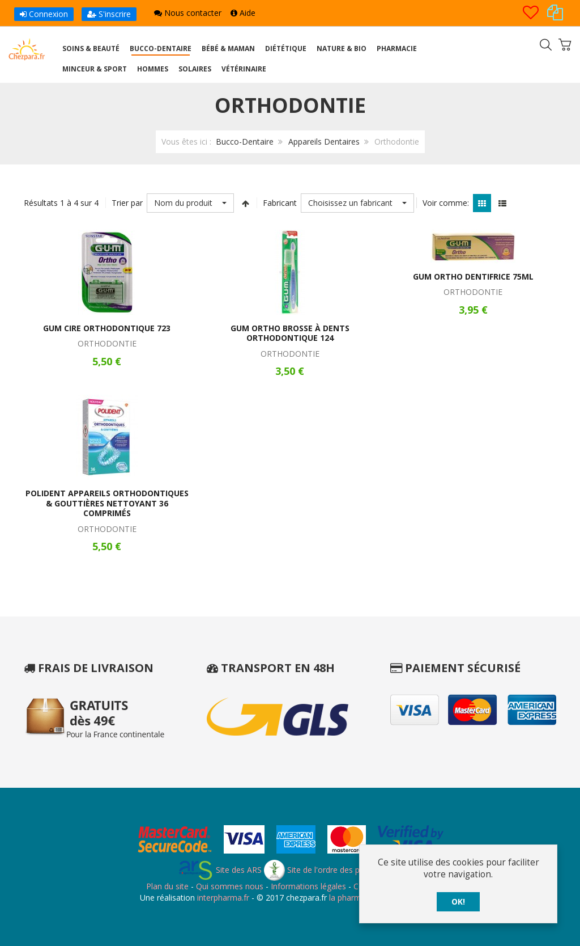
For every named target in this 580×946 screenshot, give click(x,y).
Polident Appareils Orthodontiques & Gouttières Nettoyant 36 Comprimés (107, 503)
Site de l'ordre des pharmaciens (333, 869)
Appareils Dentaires (324, 141)
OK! (458, 901)
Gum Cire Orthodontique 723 (106, 328)
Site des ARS (220, 869)
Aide (243, 12)
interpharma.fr (222, 897)
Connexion (44, 14)
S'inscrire (109, 14)
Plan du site (167, 886)
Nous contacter (187, 12)
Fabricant (280, 202)
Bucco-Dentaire (245, 141)
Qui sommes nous (229, 886)
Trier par (127, 202)
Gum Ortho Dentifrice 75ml (473, 276)
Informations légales (308, 886)
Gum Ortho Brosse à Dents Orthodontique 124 (290, 333)
